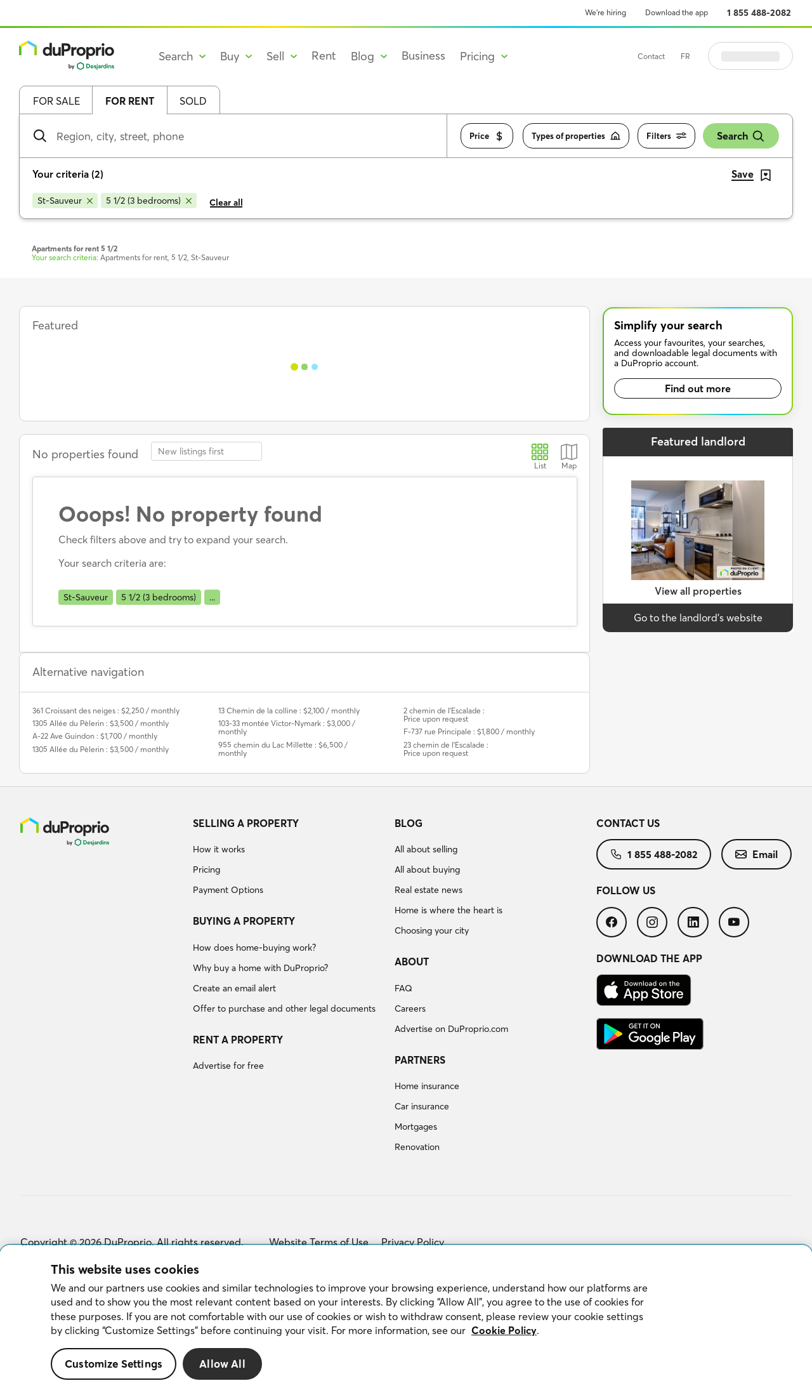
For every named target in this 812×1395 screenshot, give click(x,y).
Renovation (417, 1147)
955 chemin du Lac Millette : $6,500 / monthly (283, 749)
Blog (408, 823)
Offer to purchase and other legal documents (284, 1008)
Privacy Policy (412, 1242)
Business (423, 55)
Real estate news (428, 890)
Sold (193, 101)
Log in (766, 56)
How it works (219, 849)
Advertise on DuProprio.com (451, 1029)
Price (486, 136)
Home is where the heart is (448, 910)
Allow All (222, 1363)
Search (741, 136)
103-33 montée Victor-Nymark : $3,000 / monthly (286, 727)
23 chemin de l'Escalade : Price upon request (445, 749)
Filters (666, 136)
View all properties (698, 591)
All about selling (426, 849)
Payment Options (228, 890)
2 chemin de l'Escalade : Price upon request (444, 715)
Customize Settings (113, 1363)
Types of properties (576, 136)
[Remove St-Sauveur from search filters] (65, 200)
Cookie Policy (504, 1330)
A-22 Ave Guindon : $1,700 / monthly (94, 736)
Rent (323, 55)
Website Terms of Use (319, 1242)
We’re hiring (605, 12)
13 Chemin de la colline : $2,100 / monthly (289, 710)
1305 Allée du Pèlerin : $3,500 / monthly (100, 723)
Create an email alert (234, 988)
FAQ (403, 988)
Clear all (226, 202)
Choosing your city (432, 930)
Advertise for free (228, 1065)
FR (717, 56)
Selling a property (246, 823)
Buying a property (244, 921)
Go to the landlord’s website (698, 617)
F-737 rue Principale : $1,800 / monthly (469, 731)
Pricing (206, 869)
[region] (406, 1320)
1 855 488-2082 (759, 12)
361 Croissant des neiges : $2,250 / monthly (106, 710)
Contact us (628, 823)
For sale (56, 101)
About (412, 961)
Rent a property (238, 1039)
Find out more (698, 388)
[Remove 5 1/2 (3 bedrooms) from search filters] (149, 200)
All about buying (427, 869)
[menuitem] (288, 858)
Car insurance (422, 1106)
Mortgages (416, 1126)
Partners (420, 1060)
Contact (683, 56)
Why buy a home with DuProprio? (260, 968)
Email (756, 854)
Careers (410, 1008)
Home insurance (427, 1086)
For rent (129, 101)
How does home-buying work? (254, 947)
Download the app (676, 12)
